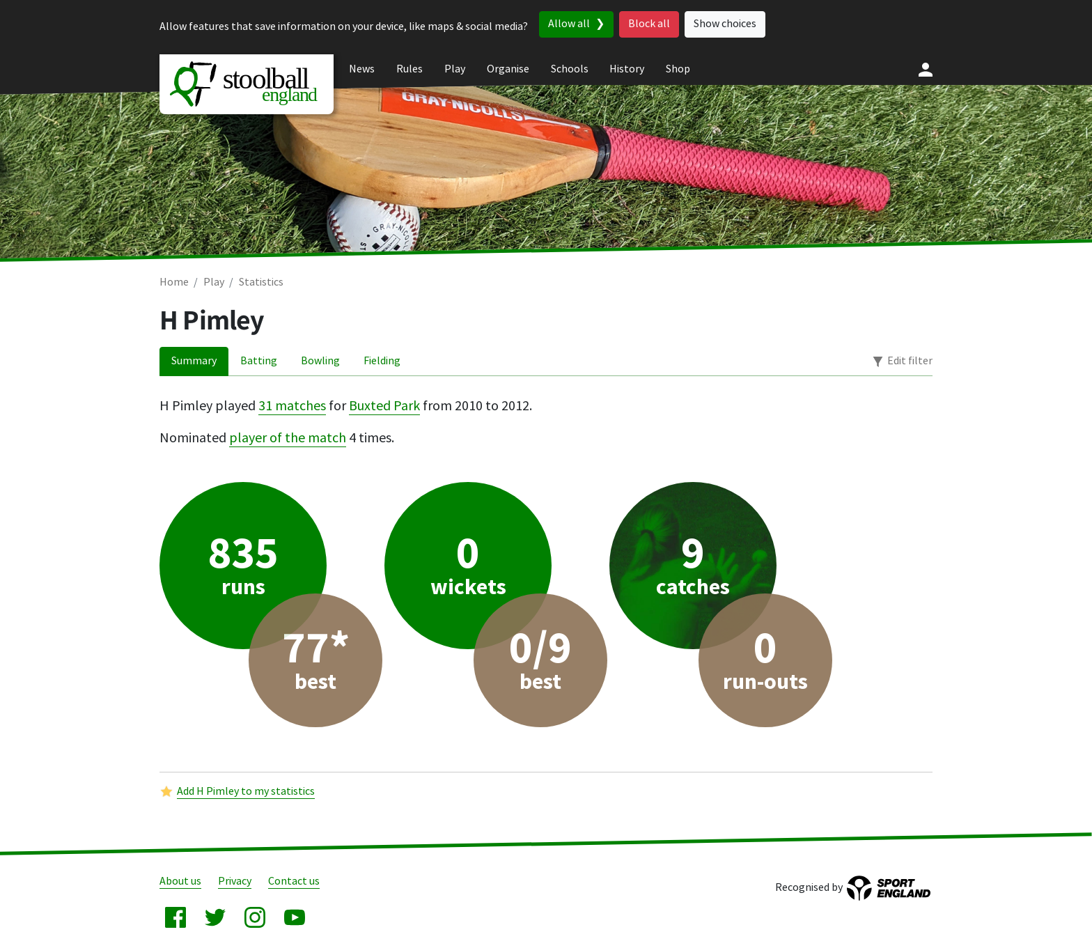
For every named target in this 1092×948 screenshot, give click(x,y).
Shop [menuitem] (678, 69)
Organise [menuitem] (508, 69)
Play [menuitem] (454, 69)
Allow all (569, 24)
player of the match (287, 438)
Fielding (382, 361)
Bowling (320, 361)
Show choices (725, 24)
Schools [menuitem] (569, 69)
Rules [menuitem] (409, 69)
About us (180, 881)
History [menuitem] (626, 69)
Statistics (261, 282)
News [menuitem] (362, 69)
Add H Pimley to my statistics (246, 791)
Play (213, 282)
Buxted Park (384, 406)
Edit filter (910, 361)
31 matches (292, 406)
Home (174, 282)
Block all (649, 24)
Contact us (294, 881)
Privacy (234, 881)
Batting (258, 361)
